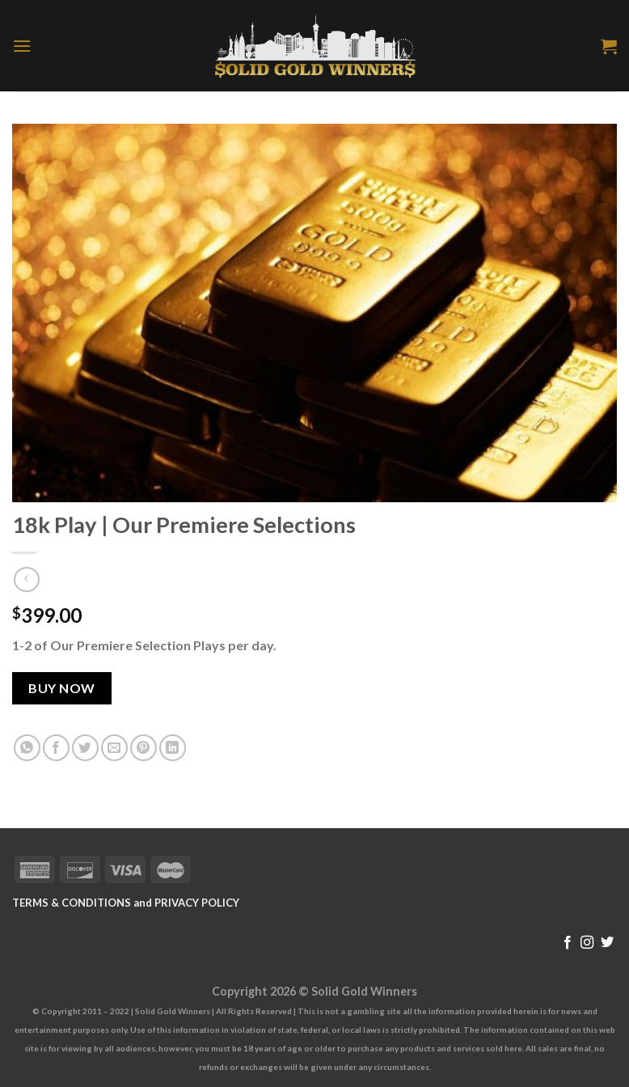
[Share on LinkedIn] (172, 747)
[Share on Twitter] (85, 747)
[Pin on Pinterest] (143, 747)
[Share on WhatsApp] (27, 747)
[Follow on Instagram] (586, 943)
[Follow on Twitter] (607, 943)
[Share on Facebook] (56, 747)
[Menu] (22, 46)
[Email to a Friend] (114, 747)
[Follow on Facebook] (567, 943)
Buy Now (61, 688)
